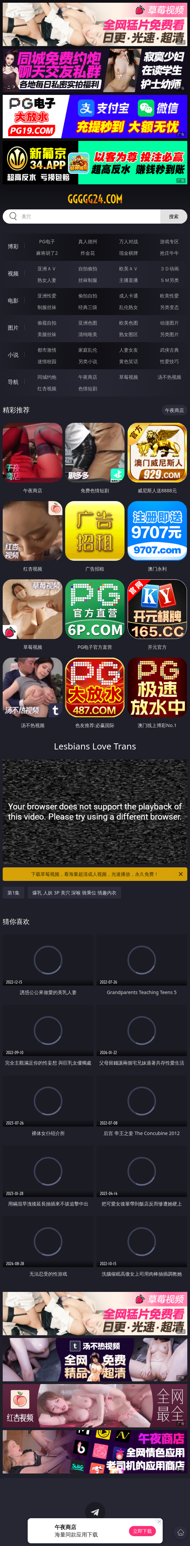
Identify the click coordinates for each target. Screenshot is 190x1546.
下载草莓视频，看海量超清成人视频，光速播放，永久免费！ (107, 874)
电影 (13, 300)
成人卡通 (128, 295)
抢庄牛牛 (169, 253)
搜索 (174, 216)
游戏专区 (169, 241)
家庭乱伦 (87, 350)
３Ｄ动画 (169, 268)
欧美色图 (128, 322)
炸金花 (88, 253)
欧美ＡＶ (128, 268)
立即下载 (142, 1531)
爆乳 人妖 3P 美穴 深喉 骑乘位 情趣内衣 (74, 892)
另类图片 (169, 334)
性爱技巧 (169, 361)
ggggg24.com (95, 199)
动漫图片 (169, 322)
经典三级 (87, 307)
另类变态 (169, 307)
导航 (13, 382)
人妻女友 (128, 350)
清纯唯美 (87, 334)
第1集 (13, 892)
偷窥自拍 (46, 322)
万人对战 (128, 241)
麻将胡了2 (47, 253)
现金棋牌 (128, 253)
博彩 (13, 246)
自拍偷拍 (87, 268)
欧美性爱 (169, 295)
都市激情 (46, 350)
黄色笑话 (128, 361)
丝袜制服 (87, 280)
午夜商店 (87, 377)
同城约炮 (46, 377)
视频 (13, 273)
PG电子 (47, 241)
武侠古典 (169, 350)
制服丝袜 (46, 307)
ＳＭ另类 (169, 280)
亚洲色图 (87, 322)
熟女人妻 (46, 280)
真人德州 (87, 241)
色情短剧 (87, 388)
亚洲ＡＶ (46, 268)
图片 (13, 327)
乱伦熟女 (128, 307)
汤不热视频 (169, 377)
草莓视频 (128, 377)
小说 (13, 354)
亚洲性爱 (46, 295)
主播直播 (128, 280)
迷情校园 (46, 361)
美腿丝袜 (46, 334)
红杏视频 (46, 388)
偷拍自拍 (87, 295)
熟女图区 (128, 334)
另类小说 (87, 361)
